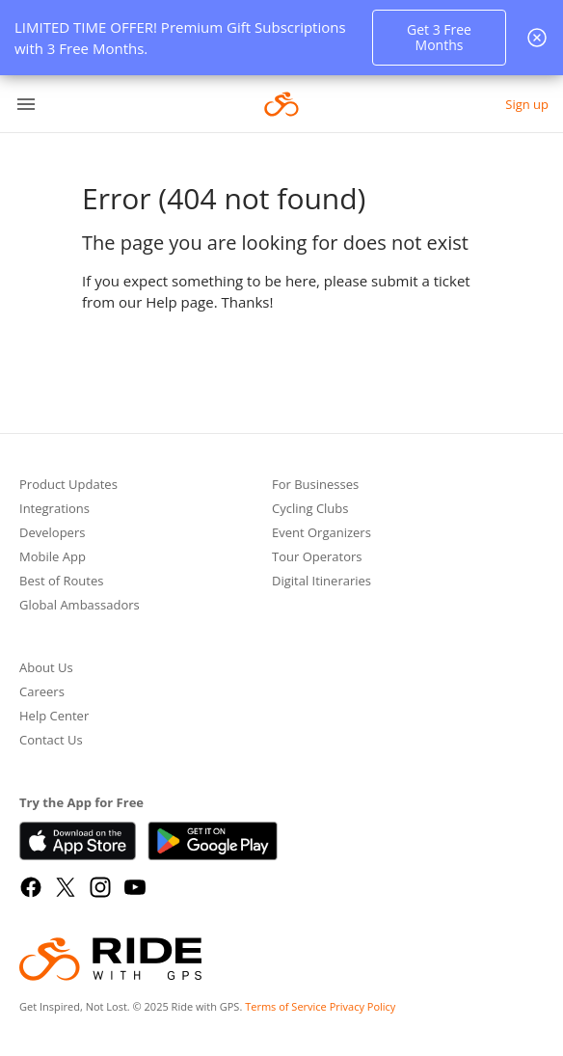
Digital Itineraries (321, 582)
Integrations (54, 509)
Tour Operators (317, 558)
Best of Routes (61, 582)
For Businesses (315, 485)
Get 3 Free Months (439, 37)
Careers (42, 693)
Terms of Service (286, 1006)
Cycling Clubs (310, 509)
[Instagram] (100, 887)
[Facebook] (30, 887)
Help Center (54, 717)
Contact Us (51, 741)
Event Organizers (321, 534)
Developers (52, 534)
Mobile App (52, 558)
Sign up (527, 104)
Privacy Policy (363, 1006)
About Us (46, 669)
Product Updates (68, 485)
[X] (65, 887)
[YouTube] (135, 887)
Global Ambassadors (79, 606)
